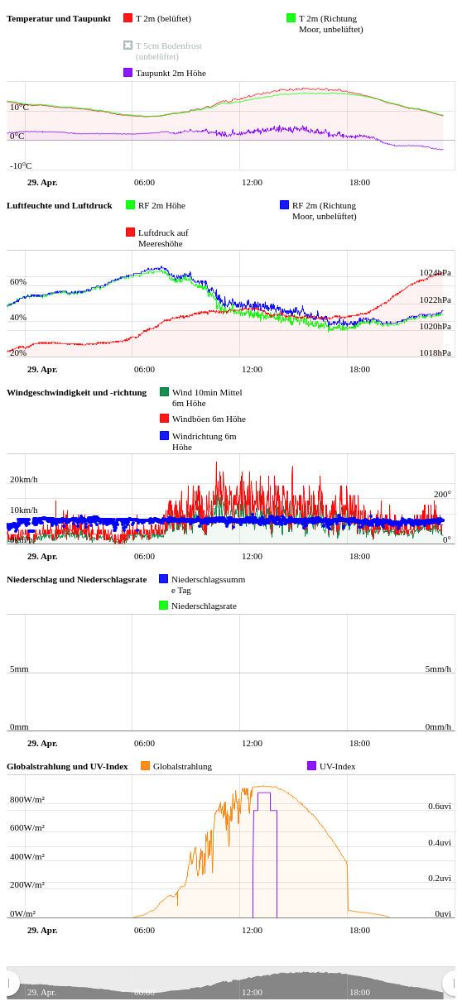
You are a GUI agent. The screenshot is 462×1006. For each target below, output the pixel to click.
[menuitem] (231, 983)
